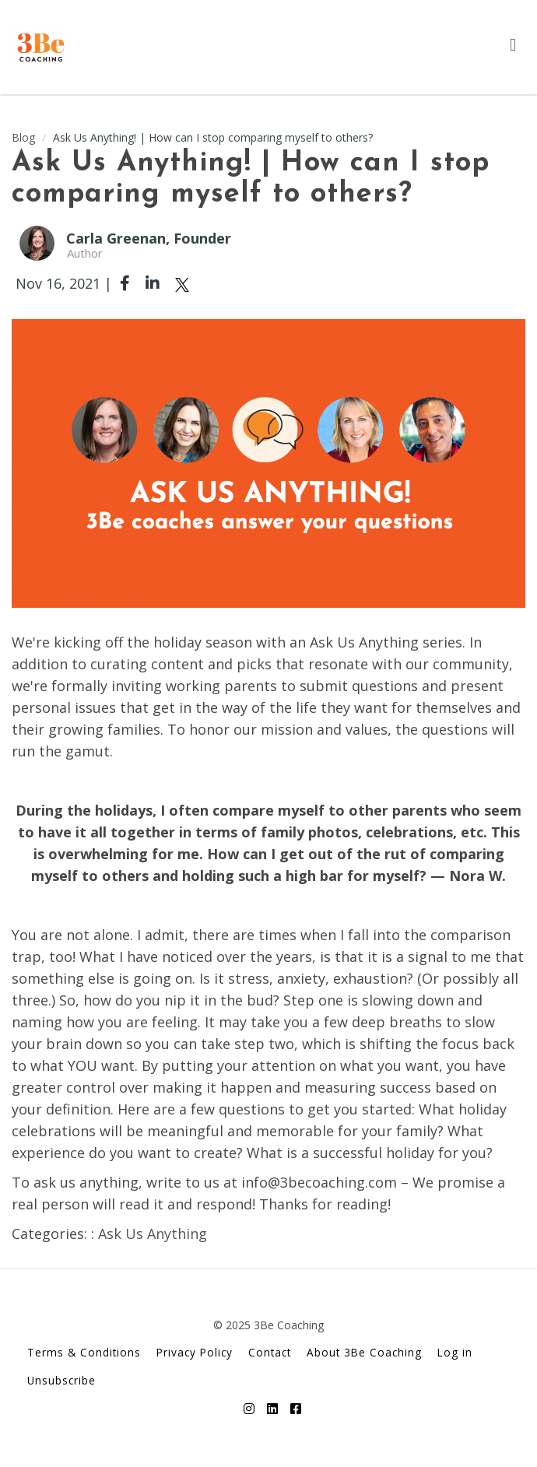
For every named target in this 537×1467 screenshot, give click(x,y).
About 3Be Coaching (364, 1352)
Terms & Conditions (84, 1352)
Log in (454, 1352)
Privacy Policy (194, 1352)
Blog (23, 137)
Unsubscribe (61, 1380)
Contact (269, 1352)
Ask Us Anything (152, 1233)
